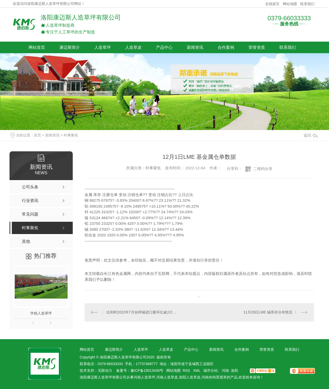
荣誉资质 (257, 47)
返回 (310, 135)
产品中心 (164, 47)
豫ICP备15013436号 (147, 370)
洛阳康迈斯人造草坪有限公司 (81, 17)
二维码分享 (262, 168)
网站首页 (37, 47)
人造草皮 (133, 47)
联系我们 (307, 4)
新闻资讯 (195, 47)
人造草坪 (102, 47)
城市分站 (210, 370)
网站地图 (290, 4)
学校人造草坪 (41, 313)
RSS (187, 370)
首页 (37, 135)
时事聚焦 (71, 135)
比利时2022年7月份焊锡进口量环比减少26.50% (142, 312)
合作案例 (226, 47)
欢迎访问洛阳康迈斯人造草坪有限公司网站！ (49, 4)
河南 (225, 370)
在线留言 (272, 4)
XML (197, 370)
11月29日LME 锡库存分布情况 (267, 312)
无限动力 (105, 370)
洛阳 (234, 370)
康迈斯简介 (69, 47)
